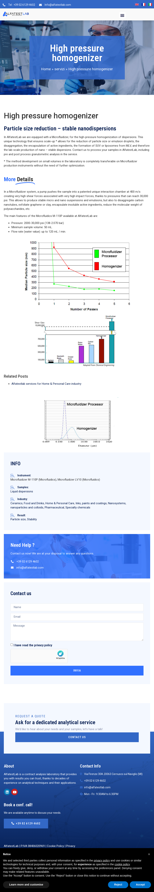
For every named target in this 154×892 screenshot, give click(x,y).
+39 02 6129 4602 (25, 823)
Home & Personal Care (59, 503)
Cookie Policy (55, 846)
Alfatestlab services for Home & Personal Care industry (46, 383)
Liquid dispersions (21, 491)
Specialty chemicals (77, 507)
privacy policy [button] (102, 860)
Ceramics (16, 503)
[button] (122, 15)
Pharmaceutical (54, 507)
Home (46, 69)
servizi (59, 69)
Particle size (18, 519)
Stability (32, 519)
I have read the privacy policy (33, 645)
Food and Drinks (34, 503)
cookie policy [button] (122, 864)
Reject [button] (118, 884)
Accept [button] (140, 884)
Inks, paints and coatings (91, 503)
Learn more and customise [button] (26, 884)
